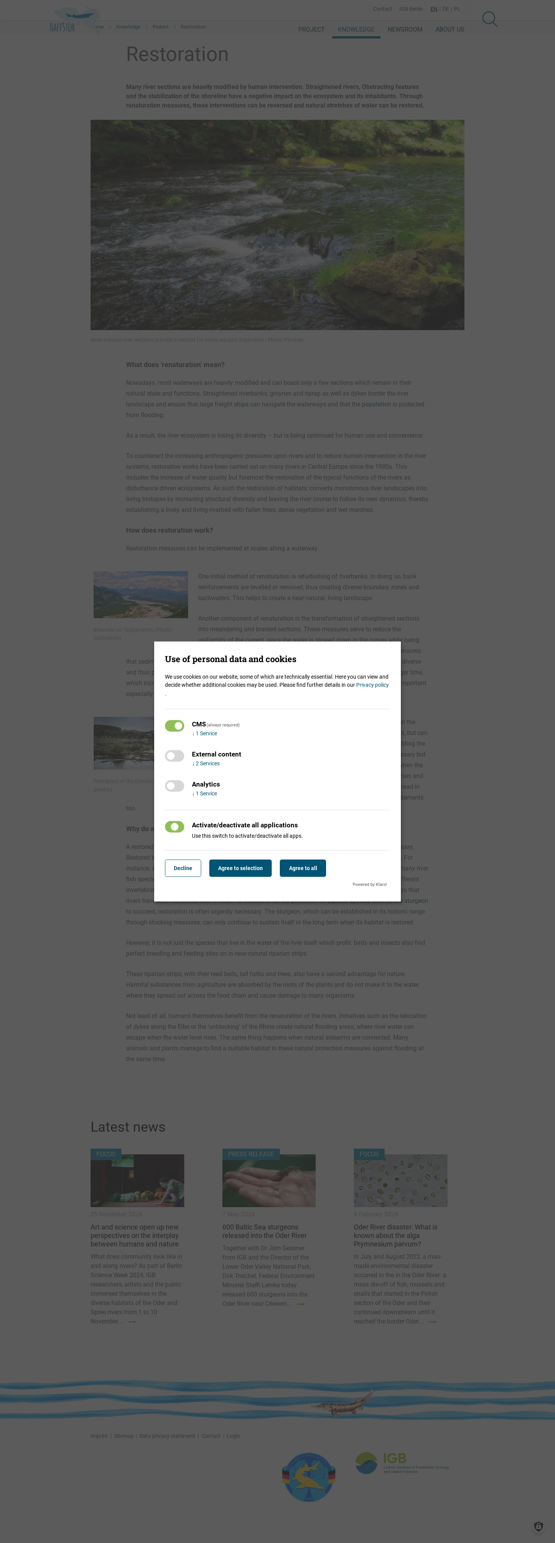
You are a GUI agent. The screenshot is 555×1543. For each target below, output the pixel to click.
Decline (184, 868)
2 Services (206, 763)
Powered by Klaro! (370, 884)
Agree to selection (244, 868)
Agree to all (309, 868)
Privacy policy (372, 685)
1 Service (204, 733)
